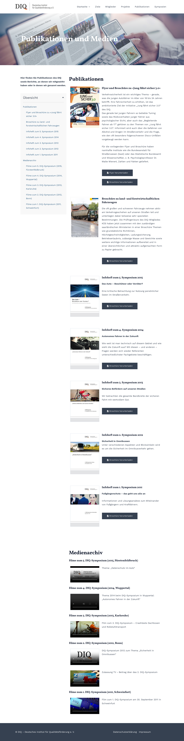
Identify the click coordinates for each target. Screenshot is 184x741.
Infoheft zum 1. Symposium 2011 (42, 154)
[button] (92, 6)
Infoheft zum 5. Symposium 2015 (42, 131)
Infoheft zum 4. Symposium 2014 (42, 137)
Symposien (160, 6)
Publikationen (143, 6)
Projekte (127, 6)
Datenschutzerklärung (125, 732)
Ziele (100, 6)
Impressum (145, 732)
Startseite (87, 6)
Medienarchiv (29, 160)
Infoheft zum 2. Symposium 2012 (42, 149)
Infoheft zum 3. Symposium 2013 (42, 143)
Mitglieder (112, 6)
